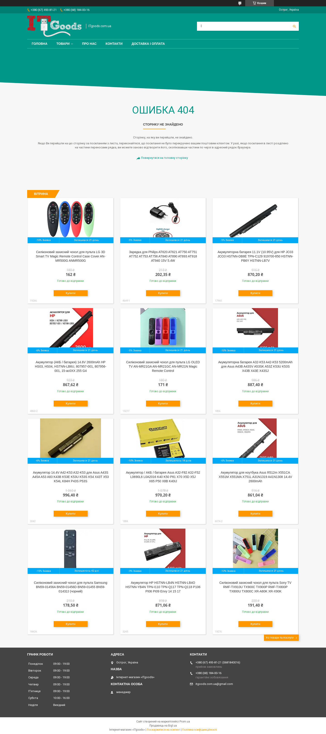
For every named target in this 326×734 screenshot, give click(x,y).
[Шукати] (294, 26)
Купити (70, 293)
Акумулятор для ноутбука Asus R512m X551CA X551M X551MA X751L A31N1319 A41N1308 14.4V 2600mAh (255, 477)
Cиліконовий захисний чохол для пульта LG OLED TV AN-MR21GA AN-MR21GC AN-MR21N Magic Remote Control (163, 366)
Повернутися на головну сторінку (164, 157)
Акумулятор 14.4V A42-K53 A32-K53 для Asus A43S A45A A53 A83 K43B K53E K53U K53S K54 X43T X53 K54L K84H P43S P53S (70, 477)
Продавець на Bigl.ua (163, 725)
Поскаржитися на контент (163, 729)
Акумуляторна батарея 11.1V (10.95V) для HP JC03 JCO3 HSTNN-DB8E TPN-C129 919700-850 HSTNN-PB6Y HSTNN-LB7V (255, 256)
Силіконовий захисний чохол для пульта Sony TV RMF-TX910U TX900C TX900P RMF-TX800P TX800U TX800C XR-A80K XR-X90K (255, 587)
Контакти (113, 43)
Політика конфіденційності (199, 729)
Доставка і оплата (148, 43)
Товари (63, 43)
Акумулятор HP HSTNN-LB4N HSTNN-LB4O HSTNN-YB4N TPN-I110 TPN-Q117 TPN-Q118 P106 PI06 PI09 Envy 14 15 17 (163, 587)
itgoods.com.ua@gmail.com (214, 684)
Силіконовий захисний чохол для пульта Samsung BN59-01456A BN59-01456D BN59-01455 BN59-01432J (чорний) (70, 587)
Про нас (89, 43)
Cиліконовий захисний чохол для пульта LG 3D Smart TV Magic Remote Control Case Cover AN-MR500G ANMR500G (70, 256)
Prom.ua (185, 721)
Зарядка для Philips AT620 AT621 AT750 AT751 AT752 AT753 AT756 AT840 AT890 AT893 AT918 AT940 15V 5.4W (163, 256)
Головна (39, 43)
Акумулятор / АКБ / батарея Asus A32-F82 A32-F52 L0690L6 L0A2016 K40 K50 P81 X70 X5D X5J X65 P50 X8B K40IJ (163, 477)
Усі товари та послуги (280, 637)
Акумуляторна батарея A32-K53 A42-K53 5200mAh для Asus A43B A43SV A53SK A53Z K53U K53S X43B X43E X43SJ (255, 366)
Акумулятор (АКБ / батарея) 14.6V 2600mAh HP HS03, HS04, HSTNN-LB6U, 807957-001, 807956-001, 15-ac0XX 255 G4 (70, 366)
